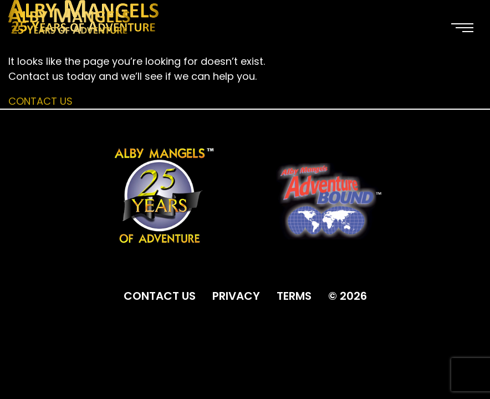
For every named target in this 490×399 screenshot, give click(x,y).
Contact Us (40, 101)
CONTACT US (160, 296)
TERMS (294, 296)
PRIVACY (236, 296)
